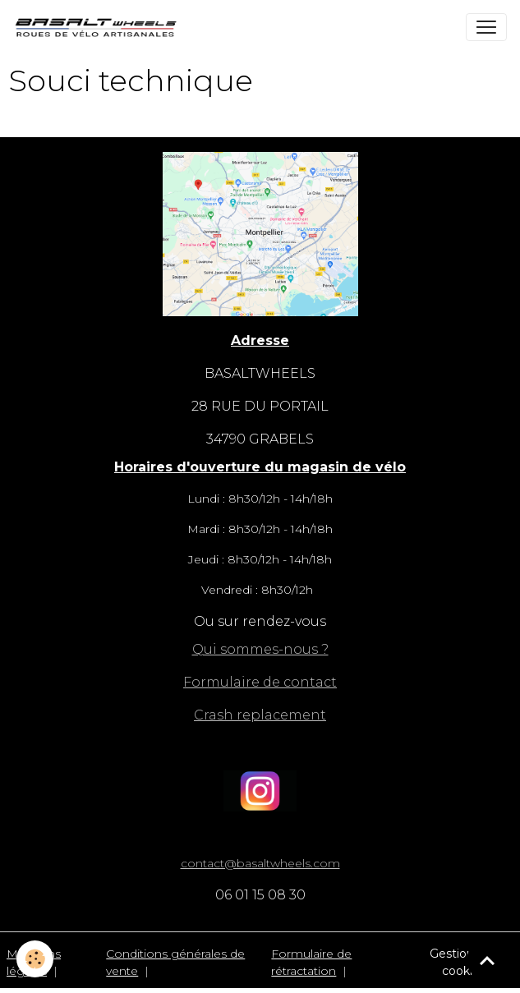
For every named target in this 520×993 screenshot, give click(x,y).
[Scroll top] (487, 960)
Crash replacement (260, 715)
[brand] (99, 27)
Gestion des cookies (464, 962)
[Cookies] (34, 958)
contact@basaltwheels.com (260, 863)
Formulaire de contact (260, 682)
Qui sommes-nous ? (260, 649)
